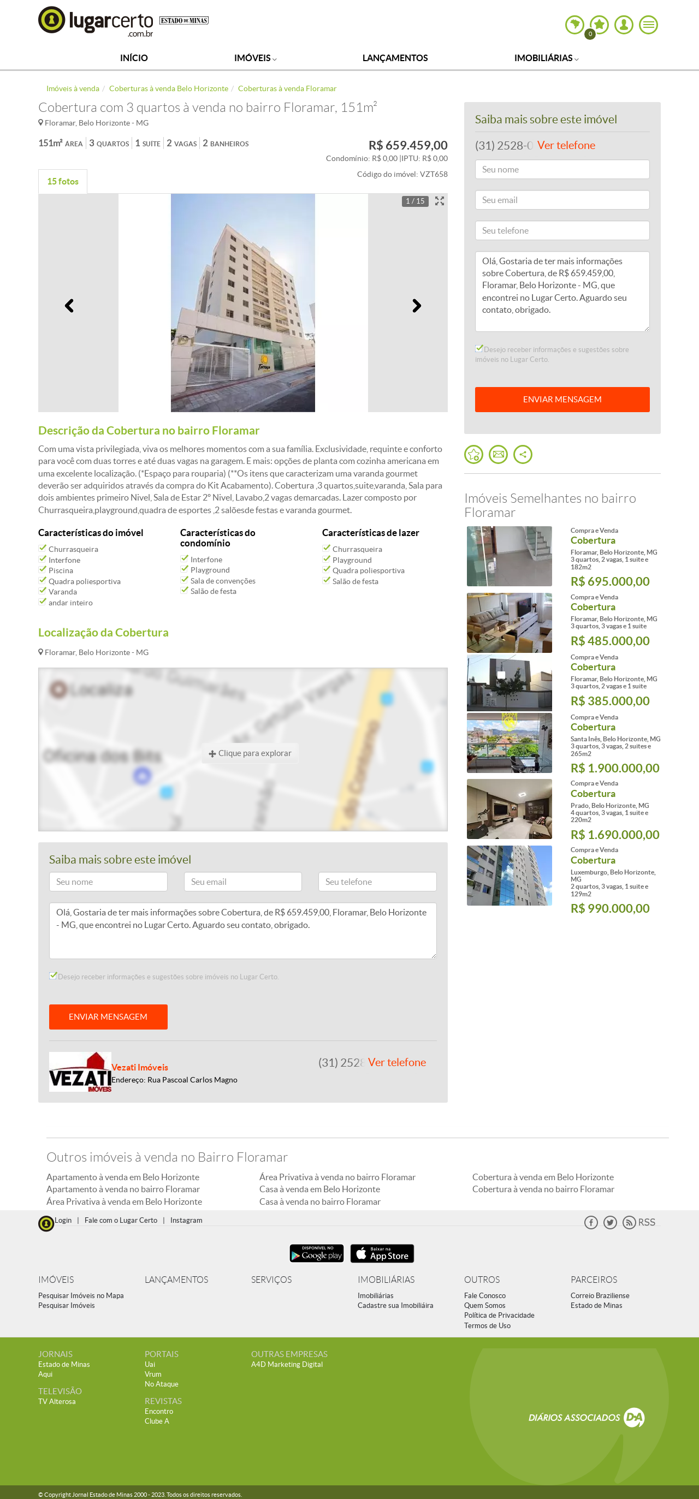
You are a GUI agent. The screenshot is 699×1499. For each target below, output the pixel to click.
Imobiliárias (546, 58)
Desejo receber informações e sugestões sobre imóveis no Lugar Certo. (164, 976)
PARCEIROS (594, 1279)
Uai (150, 1364)
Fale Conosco (485, 1296)
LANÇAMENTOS (176, 1279)
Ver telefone (397, 1062)
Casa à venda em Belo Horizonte (319, 1189)
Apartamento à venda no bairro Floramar (123, 1189)
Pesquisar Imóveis (66, 1305)
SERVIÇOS (271, 1279)
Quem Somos (485, 1305)
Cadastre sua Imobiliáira (396, 1305)
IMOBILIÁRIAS (386, 1279)
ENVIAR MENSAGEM (108, 1016)
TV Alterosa (57, 1401)
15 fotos (63, 181)
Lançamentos (395, 58)
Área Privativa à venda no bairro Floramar (337, 1177)
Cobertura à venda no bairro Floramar (543, 1189)
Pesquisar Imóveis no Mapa (81, 1296)
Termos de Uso (487, 1326)
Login (63, 1220)
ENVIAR (562, 399)
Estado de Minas (597, 1305)
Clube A (157, 1421)
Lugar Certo (96, 21)
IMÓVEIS (56, 1279)
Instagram (186, 1220)
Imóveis (255, 58)
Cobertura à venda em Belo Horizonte (543, 1177)
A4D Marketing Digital (287, 1364)
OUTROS (482, 1279)
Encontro (159, 1411)
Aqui (45, 1374)
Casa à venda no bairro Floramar (320, 1201)
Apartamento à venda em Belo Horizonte (122, 1177)
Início (134, 58)
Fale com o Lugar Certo (121, 1220)
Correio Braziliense (600, 1296)
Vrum (153, 1374)
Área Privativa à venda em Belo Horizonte (124, 1201)
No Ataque (162, 1384)
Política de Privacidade (499, 1315)
